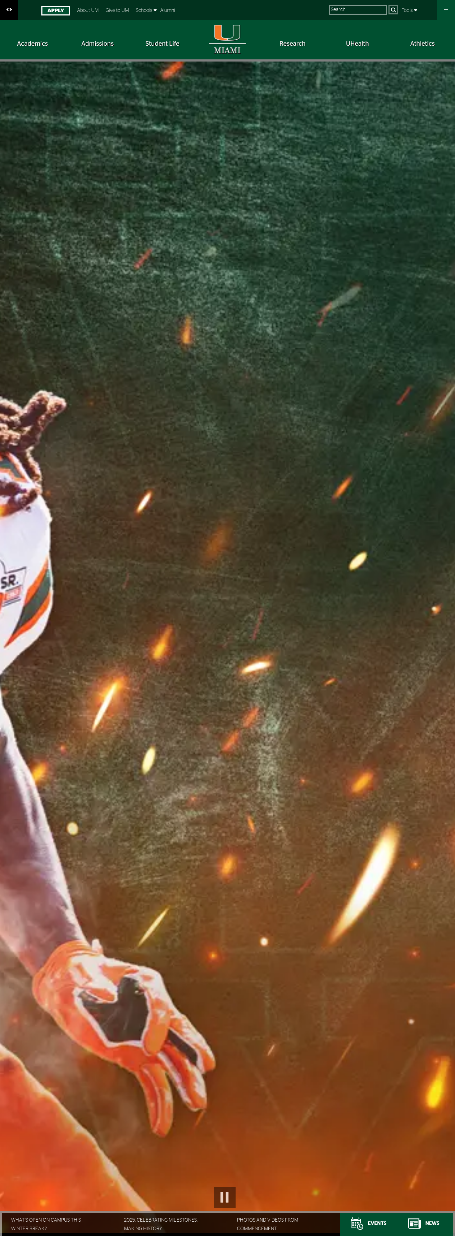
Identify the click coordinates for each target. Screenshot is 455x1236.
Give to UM (117, 10)
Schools (145, 10)
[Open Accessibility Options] (9, 10)
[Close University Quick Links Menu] (446, 10)
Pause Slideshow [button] (225, 1197)
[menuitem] (55, 11)
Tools (408, 10)
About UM (88, 10)
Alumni (167, 10)
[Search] (393, 9)
